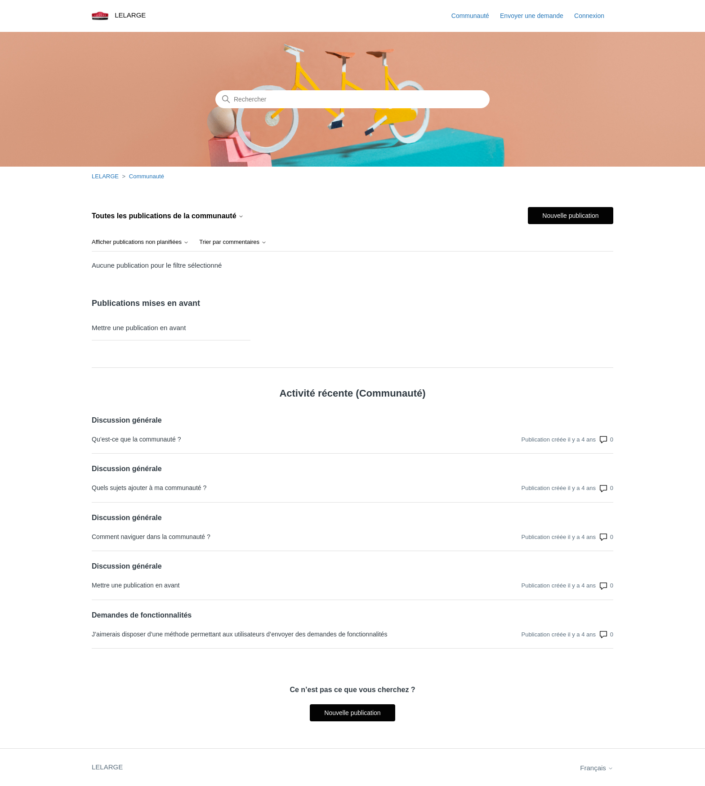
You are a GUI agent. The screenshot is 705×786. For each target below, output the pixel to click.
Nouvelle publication (570, 215)
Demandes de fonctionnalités (142, 615)
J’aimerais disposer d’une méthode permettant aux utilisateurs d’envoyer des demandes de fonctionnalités (240, 634)
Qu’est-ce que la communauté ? (136, 439)
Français (596, 768)
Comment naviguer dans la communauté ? (151, 536)
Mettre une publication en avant (139, 327)
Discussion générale (127, 420)
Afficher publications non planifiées (140, 242)
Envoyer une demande (531, 15)
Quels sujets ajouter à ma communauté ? (149, 487)
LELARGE (105, 176)
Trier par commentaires (233, 242)
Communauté (470, 15)
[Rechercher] (352, 99)
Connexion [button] (589, 15)
